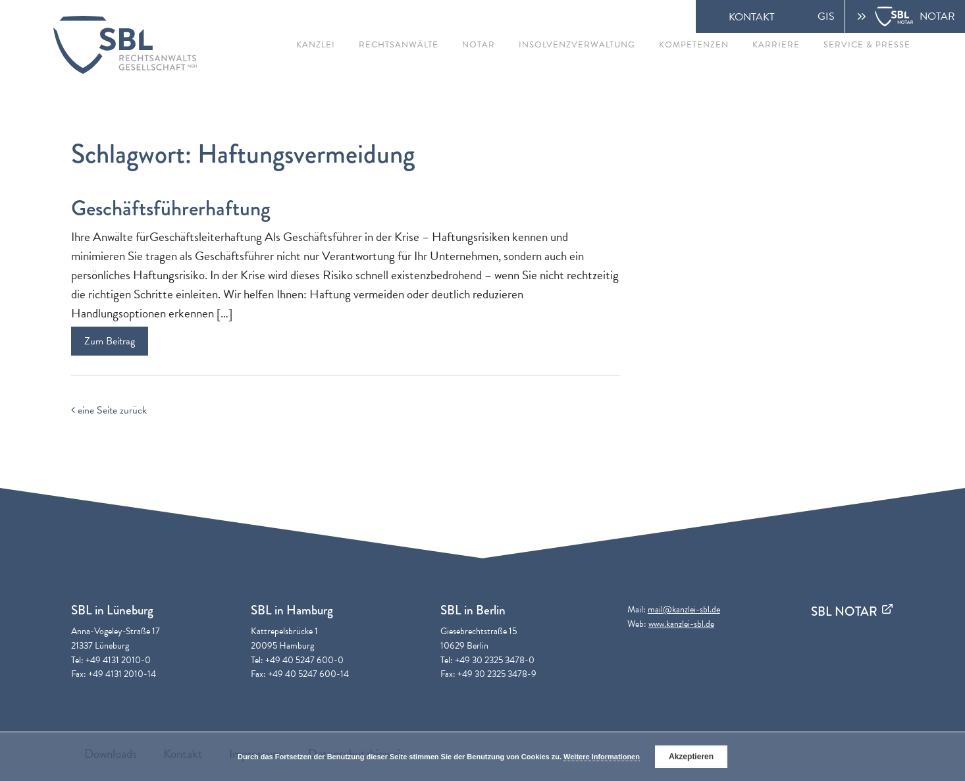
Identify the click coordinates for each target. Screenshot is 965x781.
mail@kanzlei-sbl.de (684, 609)
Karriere (776, 44)
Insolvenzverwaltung (577, 44)
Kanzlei (315, 44)
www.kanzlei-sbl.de (681, 624)
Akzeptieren (691, 756)
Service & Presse (866, 44)
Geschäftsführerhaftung (171, 208)
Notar (478, 44)
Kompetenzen (694, 44)
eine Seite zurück (109, 410)
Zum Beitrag (109, 341)
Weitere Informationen (601, 757)
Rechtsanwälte (398, 44)
